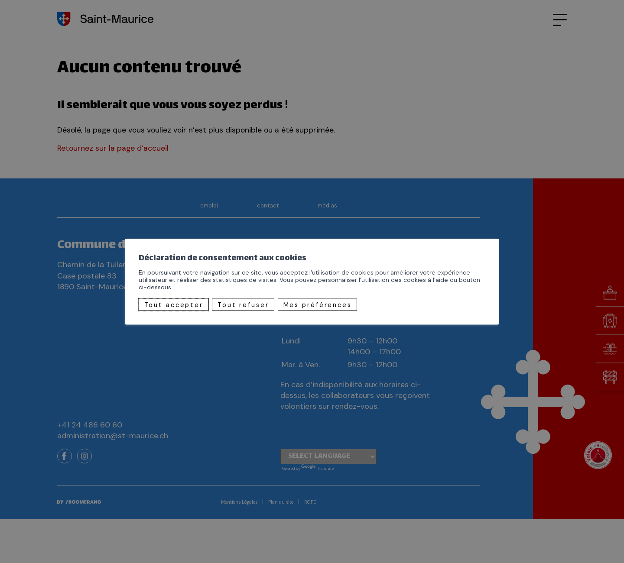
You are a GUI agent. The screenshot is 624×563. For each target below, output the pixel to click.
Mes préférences (317, 304)
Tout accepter (173, 304)
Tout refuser (243, 304)
